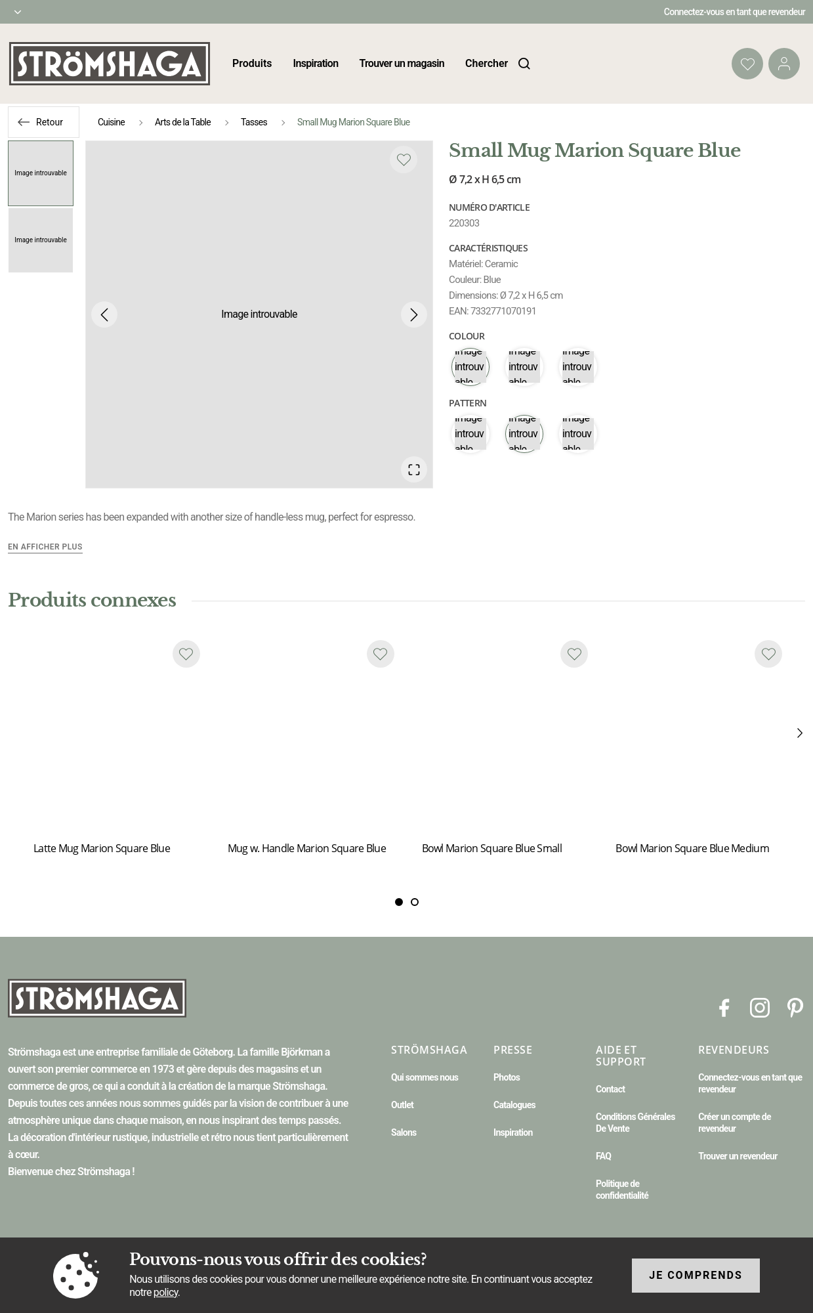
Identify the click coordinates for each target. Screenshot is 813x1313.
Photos (506, 1077)
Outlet (402, 1105)
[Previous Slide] (104, 314)
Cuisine (111, 122)
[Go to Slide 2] (40, 240)
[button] (259, 314)
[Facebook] (724, 1007)
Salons (404, 1132)
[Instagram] (760, 1007)
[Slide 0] (399, 902)
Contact (610, 1089)
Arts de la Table (183, 122)
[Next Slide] (414, 314)
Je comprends (696, 1275)
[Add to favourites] (403, 159)
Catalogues (514, 1105)
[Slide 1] (415, 902)
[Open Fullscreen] (414, 469)
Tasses (254, 122)
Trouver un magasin (401, 63)
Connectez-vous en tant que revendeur (734, 12)
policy (166, 1292)
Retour (49, 122)
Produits (252, 63)
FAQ (603, 1156)
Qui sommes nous (424, 1077)
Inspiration (316, 63)
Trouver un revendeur (737, 1156)
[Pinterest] (795, 1007)
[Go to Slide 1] (40, 173)
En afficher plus (45, 546)
